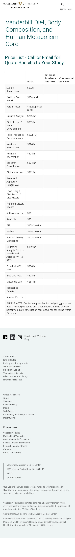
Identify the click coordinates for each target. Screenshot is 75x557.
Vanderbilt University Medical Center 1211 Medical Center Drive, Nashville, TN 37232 (26, 469)
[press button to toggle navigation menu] (70, 8)
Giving (6, 398)
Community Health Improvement (18, 414)
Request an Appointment (15, 446)
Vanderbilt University (13, 373)
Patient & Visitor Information (16, 442)
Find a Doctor (9, 360)
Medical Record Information (16, 439)
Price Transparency (12, 452)
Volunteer (7, 401)
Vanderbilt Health (11, 432)
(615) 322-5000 (14, 477)
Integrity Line (9, 417)
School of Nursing (11, 369)
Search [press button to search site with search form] (63, 6)
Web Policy (8, 411)
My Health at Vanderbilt (14, 436)
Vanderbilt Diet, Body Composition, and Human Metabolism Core (33, 33)
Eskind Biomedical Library (15, 376)
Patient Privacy (10, 404)
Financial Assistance (12, 379)
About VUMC (9, 356)
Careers (7, 449)
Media (6, 407)
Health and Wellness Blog (35, 337)
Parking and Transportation (16, 363)
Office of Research (12, 394)
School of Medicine (12, 366)
